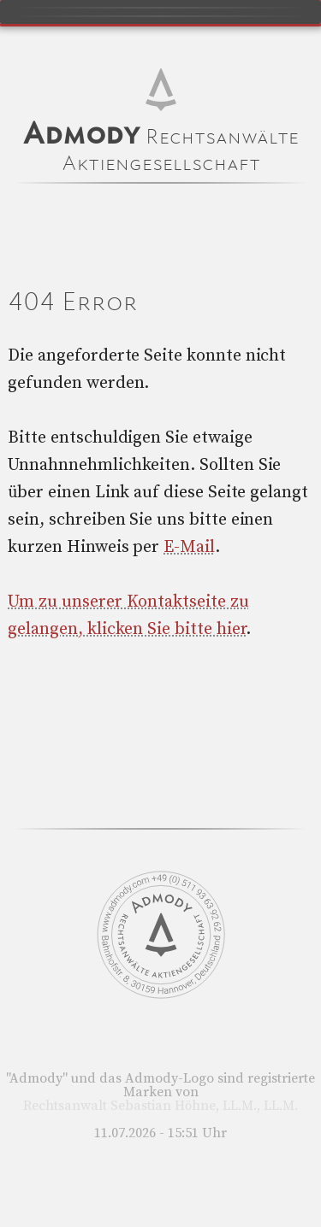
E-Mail (189, 547)
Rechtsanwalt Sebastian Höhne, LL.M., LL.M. (160, 1105)
